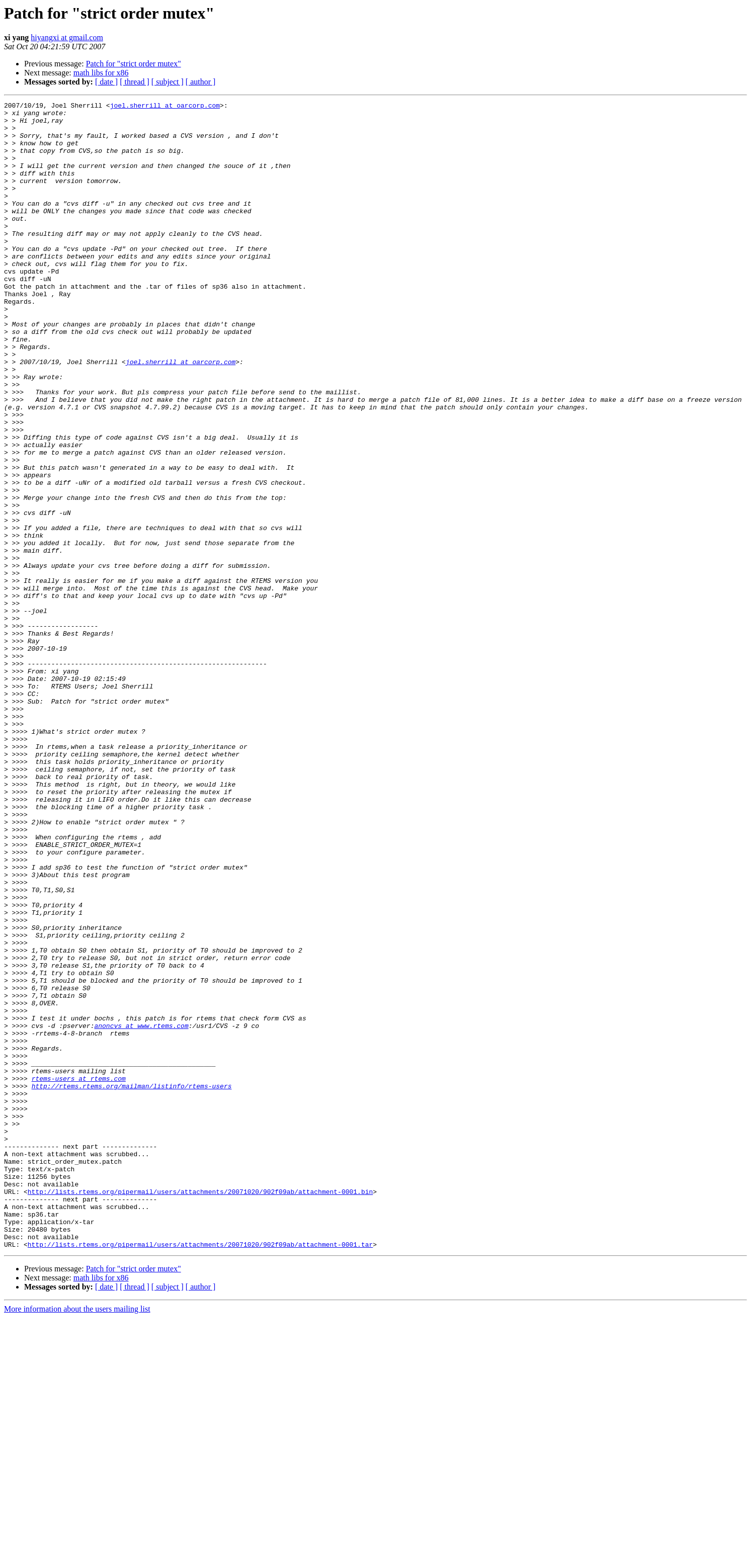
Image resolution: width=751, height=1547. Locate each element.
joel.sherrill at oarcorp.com (165, 106)
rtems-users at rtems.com (79, 1274)
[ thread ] (134, 81)
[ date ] (106, 81)
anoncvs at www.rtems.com (141, 1211)
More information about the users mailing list (77, 1538)
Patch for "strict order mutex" (133, 63)
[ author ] (201, 81)
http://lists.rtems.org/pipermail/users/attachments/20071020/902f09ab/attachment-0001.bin (200, 1410)
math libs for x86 (101, 72)
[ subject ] (167, 81)
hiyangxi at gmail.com (67, 37)
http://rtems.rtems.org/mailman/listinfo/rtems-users (132, 1283)
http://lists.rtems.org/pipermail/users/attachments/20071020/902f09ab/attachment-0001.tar (200, 1473)
